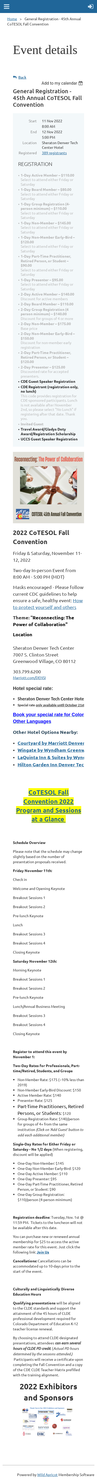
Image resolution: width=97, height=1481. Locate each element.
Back (22, 77)
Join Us (43, 1252)
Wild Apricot (47, 1474)
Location (30, 142)
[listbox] (62, 83)
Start (33, 120)
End (34, 131)
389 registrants (54, 152)
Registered (28, 152)
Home (12, 18)
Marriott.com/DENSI (29, 677)
